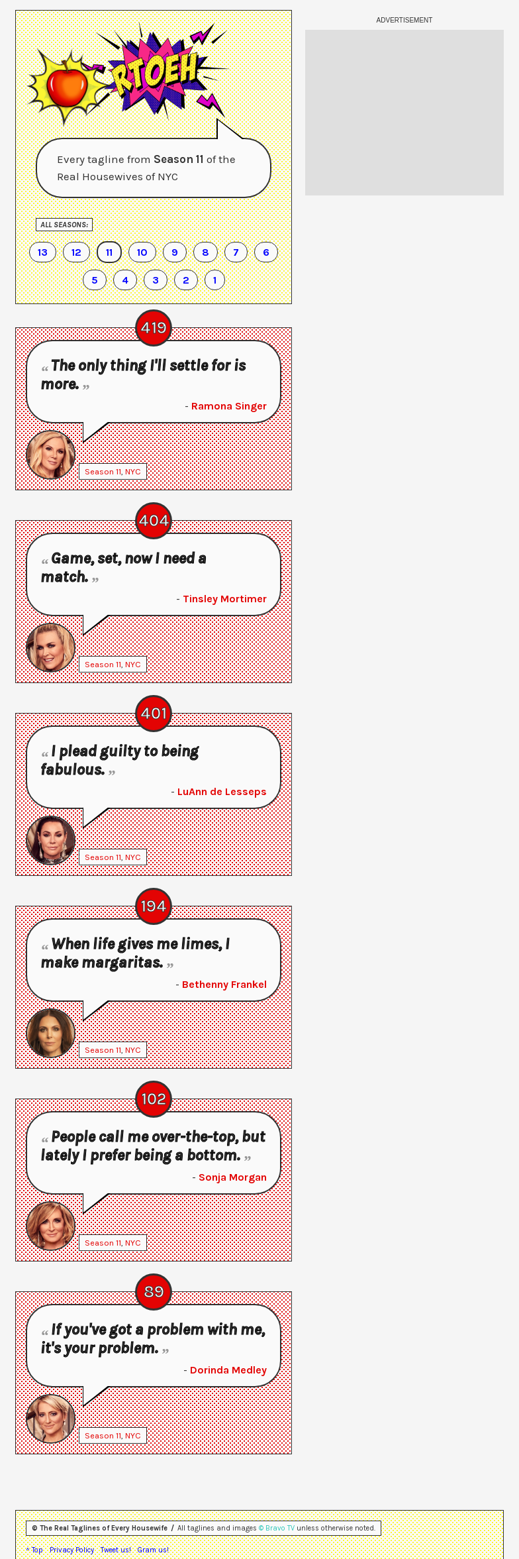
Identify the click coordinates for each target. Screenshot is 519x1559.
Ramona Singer (229, 406)
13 (43, 252)
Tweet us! (116, 1550)
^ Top (34, 1550)
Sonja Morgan (233, 1177)
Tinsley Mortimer (225, 598)
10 (142, 252)
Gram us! (153, 1550)
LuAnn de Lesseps (222, 791)
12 (76, 252)
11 (109, 252)
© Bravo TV (277, 1528)
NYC (133, 471)
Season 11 (103, 471)
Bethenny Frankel (224, 984)
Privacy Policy (72, 1550)
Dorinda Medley (228, 1370)
